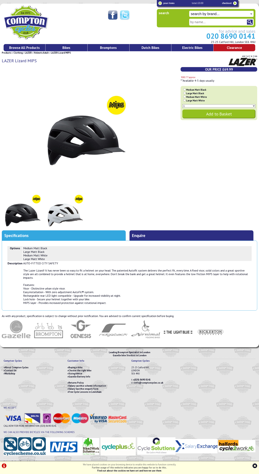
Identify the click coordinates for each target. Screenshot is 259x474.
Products (6, 52)
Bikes (66, 47)
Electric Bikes (192, 47)
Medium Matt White (196, 97)
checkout (227, 3)
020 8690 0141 (230, 36)
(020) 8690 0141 (142, 379)
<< (243, 56)
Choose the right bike (80, 370)
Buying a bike (75, 367)
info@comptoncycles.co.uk (149, 382)
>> (255, 56)
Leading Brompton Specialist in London (129, 352)
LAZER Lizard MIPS (61, 52)
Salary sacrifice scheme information (87, 385)
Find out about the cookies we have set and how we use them (129, 470)
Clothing (18, 52)
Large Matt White (195, 100)
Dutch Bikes (150, 47)
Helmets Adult (41, 52)
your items (168, 3)
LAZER (28, 52)
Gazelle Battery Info (79, 376)
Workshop (10, 373)
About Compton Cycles (16, 367)
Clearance (234, 47)
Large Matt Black (195, 93)
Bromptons (108, 47)
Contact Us (10, 370)
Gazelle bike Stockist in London (129, 355)
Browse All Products (24, 47)
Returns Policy (76, 382)
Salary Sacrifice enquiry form (83, 388)
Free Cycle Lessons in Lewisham (85, 391)
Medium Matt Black (196, 89)
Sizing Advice (75, 373)
